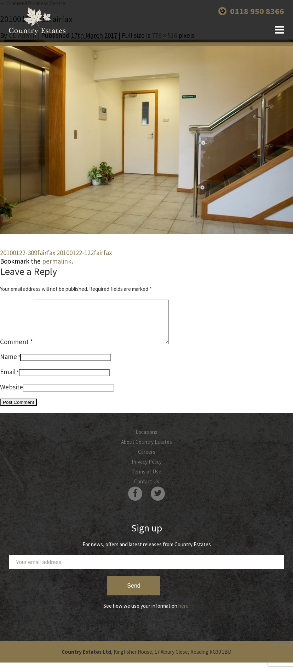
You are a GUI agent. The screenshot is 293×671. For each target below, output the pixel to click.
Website (11, 395)
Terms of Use (146, 480)
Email (8, 380)
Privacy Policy (147, 470)
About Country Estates (146, 450)
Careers (146, 460)
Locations (146, 440)
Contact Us (146, 490)
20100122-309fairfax (27, 252)
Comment (16, 350)
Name (8, 365)
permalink (56, 261)
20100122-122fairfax (84, 252)
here (183, 614)
